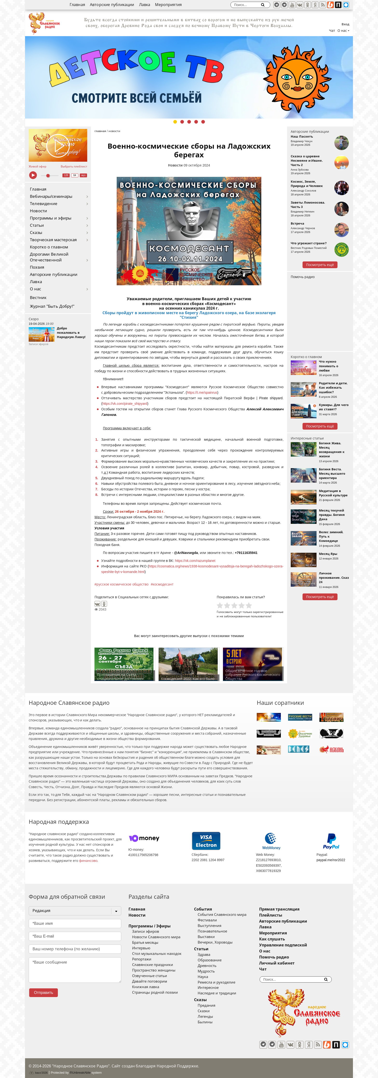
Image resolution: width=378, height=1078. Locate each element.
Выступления (217, 926)
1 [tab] (175, 122)
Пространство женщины (154, 970)
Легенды (212, 1016)
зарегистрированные (268, 611)
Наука (210, 977)
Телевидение (43, 203)
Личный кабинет (291, 963)
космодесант (163, 584)
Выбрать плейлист (74, 166)
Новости (38, 211)
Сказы (36, 232)
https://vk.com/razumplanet (195, 561)
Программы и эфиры (50, 218)
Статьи (37, 225)
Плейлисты (285, 915)
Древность (214, 966)
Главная (77, 5)
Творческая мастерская (53, 240)
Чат (332, 31)
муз (83, 175)
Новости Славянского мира (156, 937)
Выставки (213, 937)
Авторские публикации (112, 5)
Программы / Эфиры (149, 926)
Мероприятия (168, 5)
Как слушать (286, 939)
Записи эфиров (145, 931)
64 (75, 175)
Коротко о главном (49, 247)
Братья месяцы (145, 943)
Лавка (144, 5)
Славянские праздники (152, 965)
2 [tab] (182, 122)
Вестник (38, 297)
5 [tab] (203, 122)
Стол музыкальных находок (157, 954)
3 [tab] (189, 122)
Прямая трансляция (293, 909)
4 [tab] (196, 122)
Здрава (211, 955)
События (210, 909)
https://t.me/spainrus (202, 392)
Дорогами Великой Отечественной (49, 257)
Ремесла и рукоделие (224, 982)
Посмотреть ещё (320, 265)
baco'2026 (38, 1069)
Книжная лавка (145, 987)
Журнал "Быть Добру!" (52, 306)
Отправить (43, 993)
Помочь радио (303, 277)
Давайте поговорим (149, 981)
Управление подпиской (297, 945)
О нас (35, 289)
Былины (212, 1022)
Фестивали (214, 920)
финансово (88, 861)
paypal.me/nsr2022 (331, 860)
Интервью (141, 948)
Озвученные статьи (149, 976)
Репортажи (141, 959)
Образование (217, 960)
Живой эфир (37, 166)
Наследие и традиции (224, 993)
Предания (214, 1005)
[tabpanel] (189, 77)
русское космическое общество (122, 584)
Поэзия (37, 267)
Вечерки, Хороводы (222, 942)
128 (66, 175)
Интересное (215, 988)
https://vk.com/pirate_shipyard (124, 404)
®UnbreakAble (80, 1069)
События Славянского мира (229, 915)
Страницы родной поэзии (155, 992)
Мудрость (213, 971)
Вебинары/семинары (51, 196)
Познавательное (219, 931)
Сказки (211, 1011)
